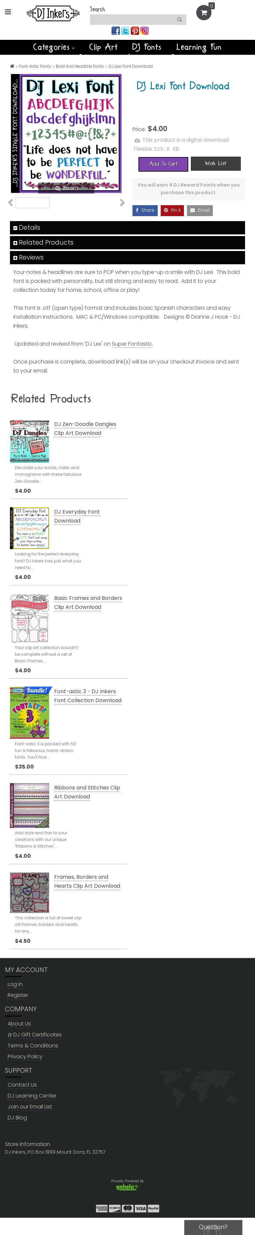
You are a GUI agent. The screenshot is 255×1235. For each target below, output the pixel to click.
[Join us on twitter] (126, 30)
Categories (54, 47)
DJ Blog (17, 1135)
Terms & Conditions (33, 1063)
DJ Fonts (147, 47)
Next (118, 212)
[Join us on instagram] (144, 30)
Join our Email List (30, 1124)
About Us (19, 1041)
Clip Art (103, 47)
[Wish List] (216, 163)
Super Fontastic (132, 361)
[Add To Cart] (163, 163)
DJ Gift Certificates (35, 1052)
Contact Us (22, 1102)
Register (18, 1013)
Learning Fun (199, 47)
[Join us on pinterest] (135, 30)
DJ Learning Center (32, 1113)
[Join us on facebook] (116, 30)
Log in (15, 1002)
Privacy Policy (25, 1074)
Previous (14, 212)
